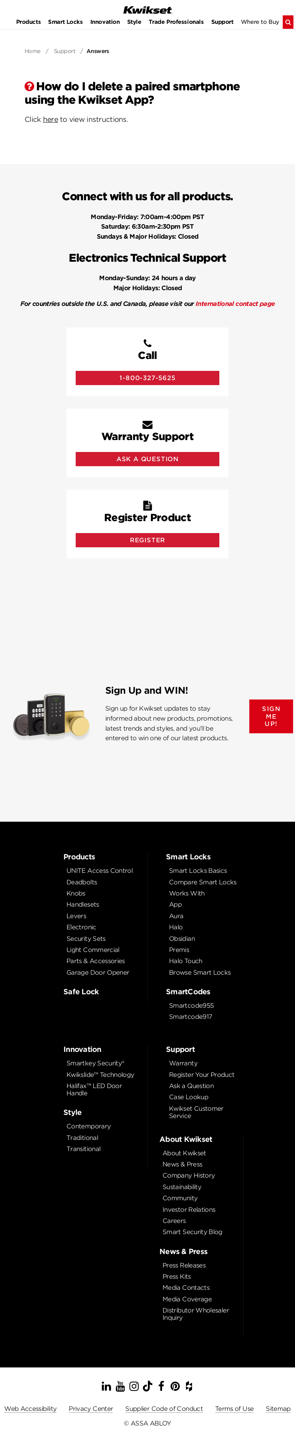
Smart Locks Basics (198, 870)
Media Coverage (187, 1299)
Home (33, 51)
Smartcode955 (191, 1005)
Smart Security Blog (192, 1232)
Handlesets (82, 904)
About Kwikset (184, 1153)
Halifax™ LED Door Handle (94, 1089)
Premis (179, 950)
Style (134, 21)
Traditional (82, 1137)
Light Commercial (92, 950)
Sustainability (181, 1187)
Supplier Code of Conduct (164, 1408)
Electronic (81, 927)
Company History (188, 1175)
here (50, 119)
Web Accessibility (30, 1408)
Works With (187, 893)
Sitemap (278, 1408)
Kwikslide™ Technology (100, 1074)
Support (222, 21)
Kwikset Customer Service (196, 1112)
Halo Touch (185, 961)
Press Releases (184, 1265)
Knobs (75, 893)
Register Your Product (202, 1074)
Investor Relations (188, 1209)
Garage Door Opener (97, 972)
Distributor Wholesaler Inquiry (195, 1314)
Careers (174, 1220)
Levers (76, 916)
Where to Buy (260, 21)
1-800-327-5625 (147, 378)
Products (28, 21)
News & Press (182, 1164)
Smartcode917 (190, 1016)
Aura (176, 916)
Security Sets (86, 938)
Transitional (83, 1149)
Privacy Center (91, 1408)
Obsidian (182, 938)
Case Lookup (188, 1097)
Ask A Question (147, 459)
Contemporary (88, 1126)
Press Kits (176, 1276)
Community (179, 1198)
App (175, 904)
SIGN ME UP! (271, 716)
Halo (175, 927)
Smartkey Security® (95, 1063)
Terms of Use (234, 1408)
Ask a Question (191, 1086)
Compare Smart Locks (203, 882)
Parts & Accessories (95, 961)
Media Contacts (185, 1287)
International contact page (235, 303)
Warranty (183, 1063)
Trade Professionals (176, 21)
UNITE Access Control (99, 870)
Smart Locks (65, 21)
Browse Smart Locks (199, 972)
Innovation (105, 21)
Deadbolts (81, 882)
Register (147, 540)
